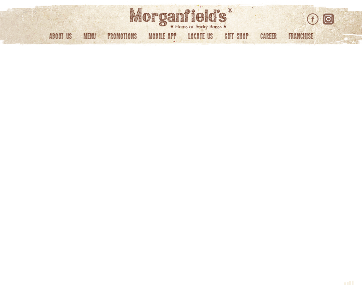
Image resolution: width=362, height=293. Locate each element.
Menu (89, 36)
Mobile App (162, 36)
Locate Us (200, 36)
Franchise (300, 36)
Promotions (122, 36)
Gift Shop (236, 36)
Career (268, 36)
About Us (60, 36)
